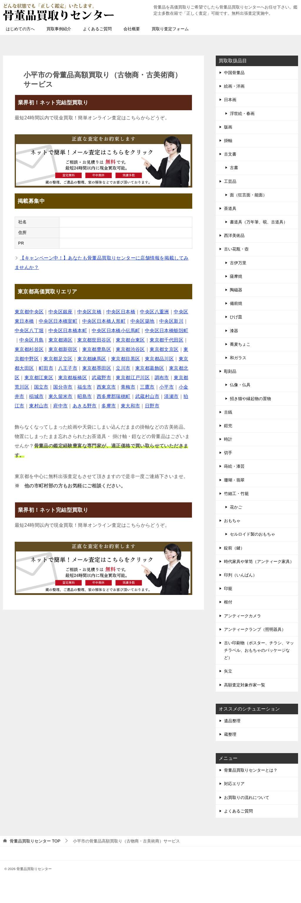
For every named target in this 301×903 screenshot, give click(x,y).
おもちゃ (232, 520)
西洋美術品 (234, 235)
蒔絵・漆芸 (234, 466)
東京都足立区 (58, 358)
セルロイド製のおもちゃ (252, 534)
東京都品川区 (159, 358)
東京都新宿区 (63, 349)
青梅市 (128, 386)
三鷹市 (147, 386)
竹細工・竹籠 (236, 493)
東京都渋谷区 (130, 349)
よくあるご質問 (97, 28)
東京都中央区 (29, 311)
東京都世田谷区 (94, 339)
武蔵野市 (101, 377)
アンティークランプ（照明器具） (255, 629)
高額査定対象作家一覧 (244, 685)
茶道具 (230, 208)
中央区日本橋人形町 (104, 321)
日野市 (152, 405)
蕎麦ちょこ (240, 344)
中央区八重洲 (154, 311)
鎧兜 (228, 425)
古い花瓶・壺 (236, 249)
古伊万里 (238, 262)
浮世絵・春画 (242, 113)
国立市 (41, 386)
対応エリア (234, 783)
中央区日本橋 (120, 311)
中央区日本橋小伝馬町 (116, 330)
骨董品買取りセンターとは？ (250, 770)
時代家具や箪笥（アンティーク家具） (259, 561)
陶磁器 (236, 289)
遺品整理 (232, 720)
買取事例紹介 (58, 28)
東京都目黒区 (125, 358)
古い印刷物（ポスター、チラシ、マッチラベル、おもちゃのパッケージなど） (259, 650)
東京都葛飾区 (149, 368)
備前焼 (236, 303)
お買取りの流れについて (246, 797)
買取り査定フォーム (170, 28)
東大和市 (130, 405)
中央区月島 (31, 339)
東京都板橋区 (72, 377)
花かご (236, 507)
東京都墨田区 (96, 368)
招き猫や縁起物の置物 (250, 398)
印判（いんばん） (240, 575)
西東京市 (106, 386)
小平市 (166, 386)
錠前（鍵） (234, 548)
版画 (228, 127)
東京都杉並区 (29, 349)
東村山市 (39, 405)
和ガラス (238, 357)
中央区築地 (143, 321)
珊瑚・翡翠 (234, 480)
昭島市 (84, 396)
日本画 (230, 99)
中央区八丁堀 (29, 330)
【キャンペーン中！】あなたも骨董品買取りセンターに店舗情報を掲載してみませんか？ (101, 262)
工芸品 (230, 181)
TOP (35, 841)
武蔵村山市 (147, 396)
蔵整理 (230, 734)
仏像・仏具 (240, 384)
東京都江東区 (38, 377)
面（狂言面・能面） (248, 195)
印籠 (228, 588)
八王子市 (68, 368)
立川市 (123, 368)
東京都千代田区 (166, 339)
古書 (234, 167)
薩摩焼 (236, 276)
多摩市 (108, 405)
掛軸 (228, 140)
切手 (228, 452)
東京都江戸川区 (133, 377)
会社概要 (131, 28)
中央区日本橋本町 (68, 330)
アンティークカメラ (242, 615)
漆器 (234, 330)
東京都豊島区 (96, 349)
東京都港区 (61, 339)
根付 (228, 602)
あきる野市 (85, 405)
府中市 (60, 405)
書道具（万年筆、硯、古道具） (258, 222)
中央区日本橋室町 (58, 321)
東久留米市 (61, 396)
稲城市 (36, 396)
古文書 (230, 154)
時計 (228, 439)
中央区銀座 (61, 311)
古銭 (228, 412)
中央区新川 (171, 321)
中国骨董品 (234, 72)
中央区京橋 (89, 311)
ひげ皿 (236, 317)
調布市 (162, 377)
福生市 (84, 386)
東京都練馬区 (91, 358)
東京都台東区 (130, 339)
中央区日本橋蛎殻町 (166, 330)
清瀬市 (171, 396)
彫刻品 (230, 371)
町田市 (46, 368)
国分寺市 (63, 386)
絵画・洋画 (234, 86)
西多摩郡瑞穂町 (114, 396)
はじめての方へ (20, 28)
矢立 (228, 671)
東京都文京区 (164, 349)
